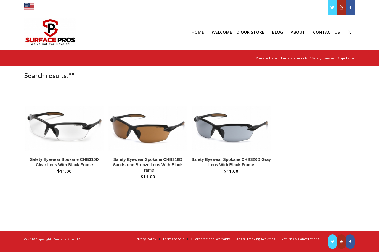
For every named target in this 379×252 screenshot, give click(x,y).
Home (284, 58)
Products (300, 58)
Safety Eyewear (324, 58)
